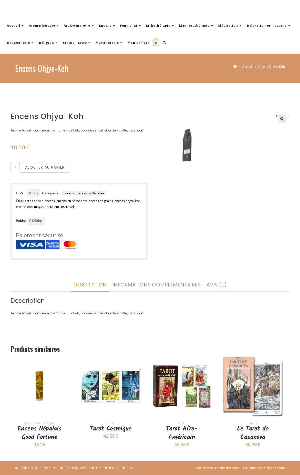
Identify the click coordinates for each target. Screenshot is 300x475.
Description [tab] (90, 284)
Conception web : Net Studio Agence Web (96, 468)
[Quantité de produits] (15, 166)
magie (38, 207)
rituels (70, 207)
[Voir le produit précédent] (265, 130)
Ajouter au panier (45, 167)
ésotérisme (24, 207)
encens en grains (101, 201)
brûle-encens (45, 201)
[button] (269, 132)
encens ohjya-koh (128, 201)
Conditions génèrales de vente (264, 468)
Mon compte (205, 468)
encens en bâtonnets (71, 201)
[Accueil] (235, 66)
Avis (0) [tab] (216, 284)
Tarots (111, 423)
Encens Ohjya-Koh (271, 66)
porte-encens (55, 207)
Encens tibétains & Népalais (84, 193)
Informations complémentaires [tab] (156, 284)
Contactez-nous (228, 468)
